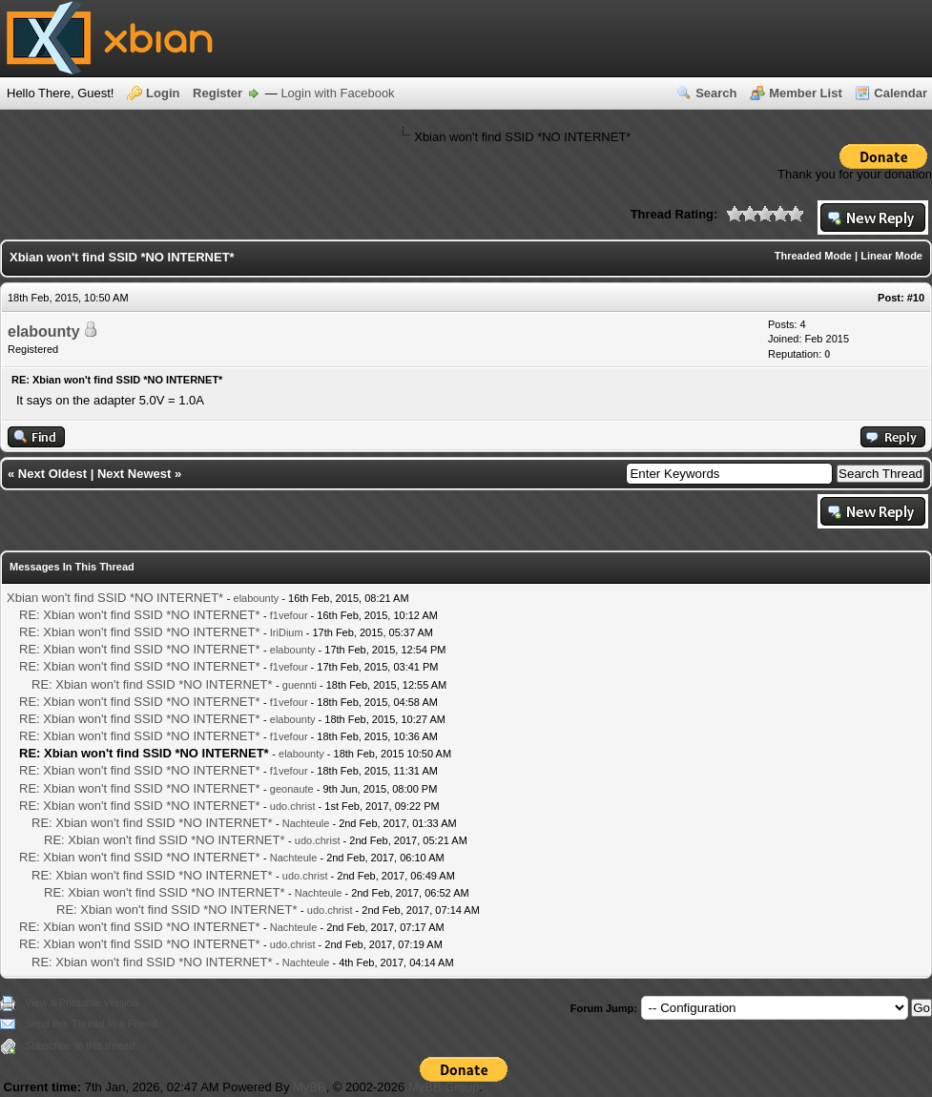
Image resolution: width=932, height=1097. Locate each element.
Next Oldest (52, 473)
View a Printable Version (81, 1002)
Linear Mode (891, 255)
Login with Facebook (337, 93)
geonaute (292, 789)
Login (162, 93)
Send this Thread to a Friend (91, 1023)
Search (715, 93)
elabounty (44, 331)
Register (217, 93)
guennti (299, 685)
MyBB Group (443, 1087)
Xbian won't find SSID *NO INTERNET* (115, 597)
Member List (805, 93)
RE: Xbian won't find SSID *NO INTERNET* (139, 615)
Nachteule (306, 823)
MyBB (309, 1087)
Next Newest (134, 473)
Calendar (900, 93)
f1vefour (289, 615)
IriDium (286, 632)
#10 (915, 297)
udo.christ (293, 806)
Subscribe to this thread (80, 1045)
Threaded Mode (813, 255)
